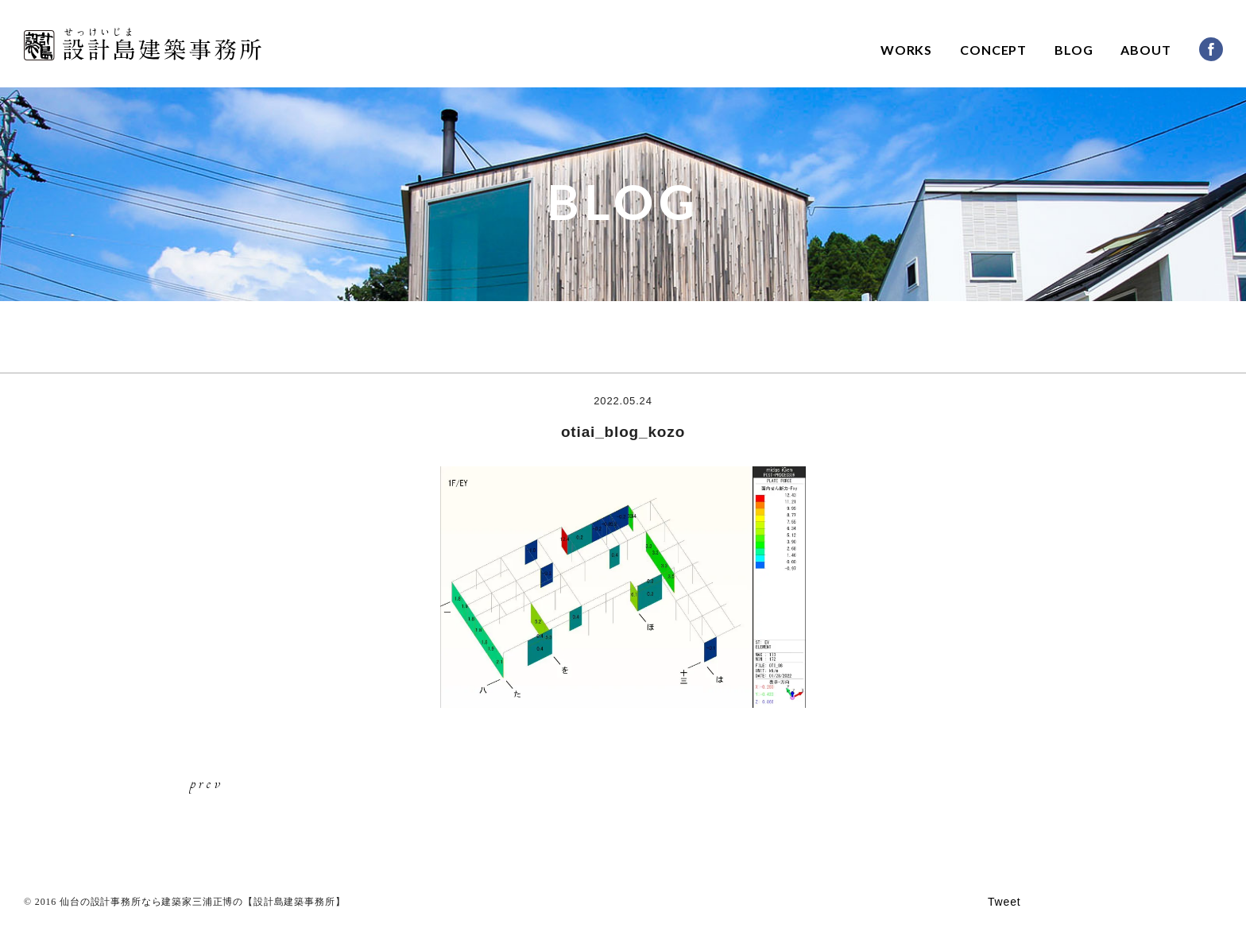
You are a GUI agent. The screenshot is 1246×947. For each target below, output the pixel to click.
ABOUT (1145, 49)
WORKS (906, 49)
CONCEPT (993, 49)
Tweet (1004, 901)
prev (206, 782)
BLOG (1073, 49)
